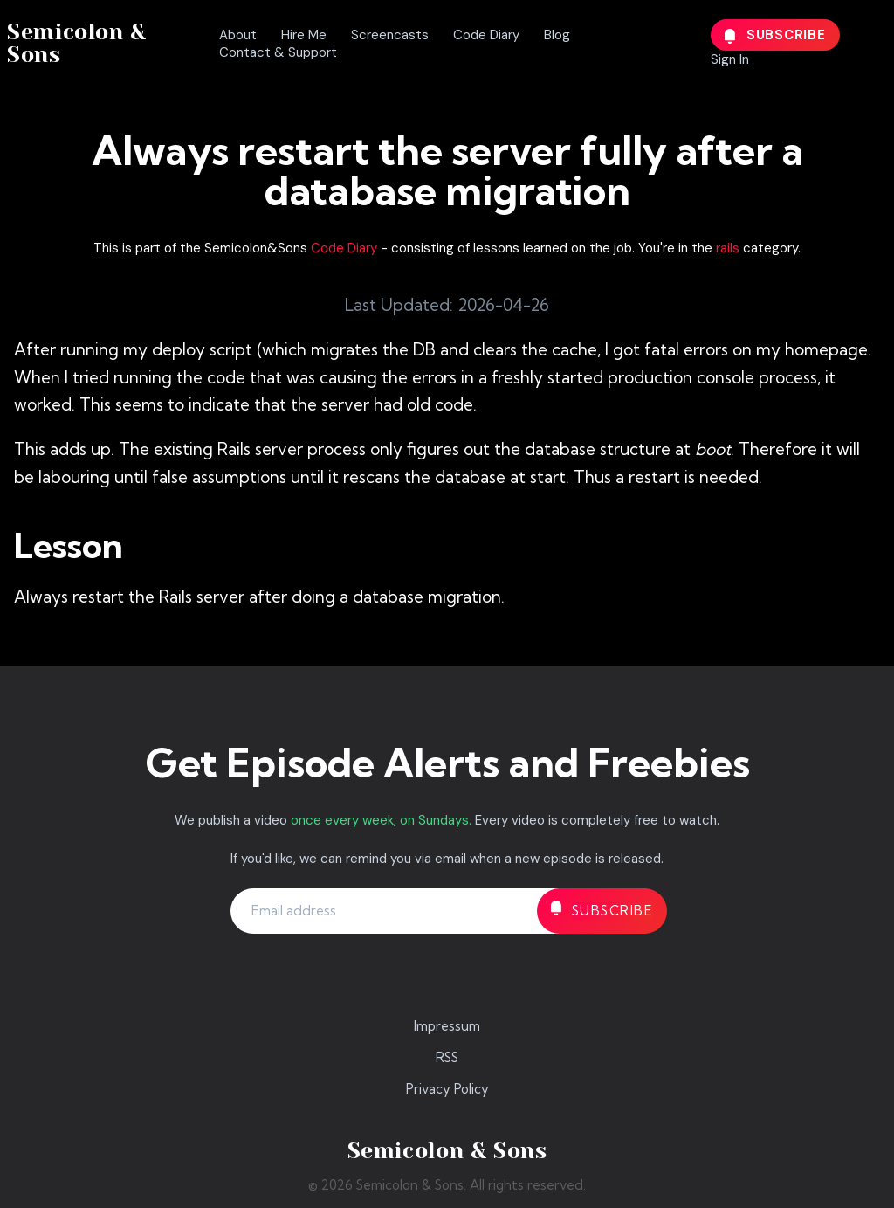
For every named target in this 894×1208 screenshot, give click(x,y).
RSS (447, 1057)
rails (727, 248)
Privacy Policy (447, 1088)
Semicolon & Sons (77, 43)
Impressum (447, 1026)
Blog (557, 35)
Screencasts (390, 35)
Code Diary (486, 35)
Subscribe (775, 35)
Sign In (730, 59)
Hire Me (304, 35)
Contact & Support (278, 52)
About (238, 35)
